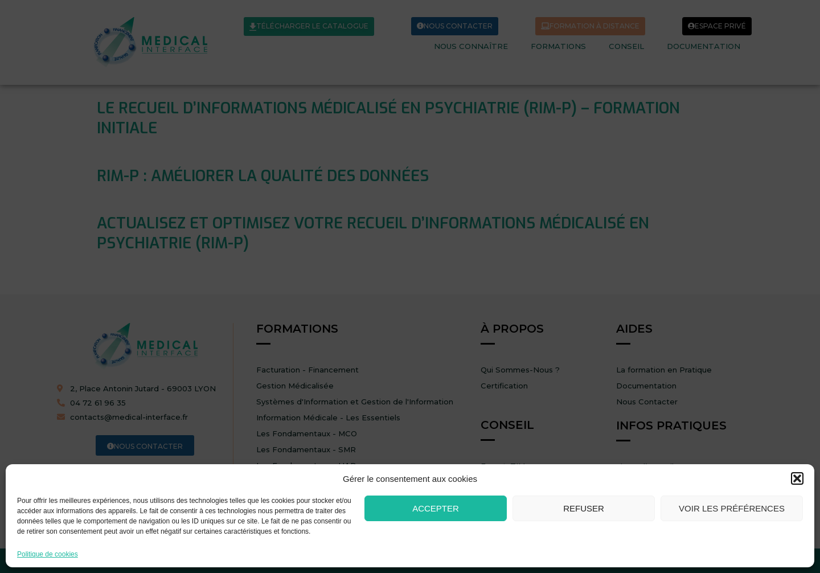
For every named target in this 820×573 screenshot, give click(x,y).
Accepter (435, 508)
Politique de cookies (47, 554)
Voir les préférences (732, 508)
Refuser (583, 508)
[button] (797, 478)
